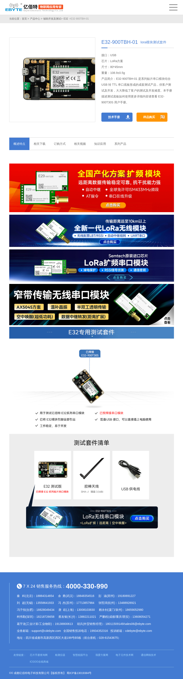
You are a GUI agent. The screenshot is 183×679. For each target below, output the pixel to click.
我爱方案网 (101, 655)
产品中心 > (36, 18)
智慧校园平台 (80, 655)
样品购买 (149, 117)
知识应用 (100, 143)
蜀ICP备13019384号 (79, 673)
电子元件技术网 (124, 655)
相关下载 (39, 143)
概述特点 (19, 143)
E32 (66, 18)
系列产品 (120, 143)
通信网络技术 (148, 655)
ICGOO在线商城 (39, 661)
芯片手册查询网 (39, 655)
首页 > (25, 18)
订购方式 (60, 143)
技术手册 (114, 117)
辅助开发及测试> (52, 18)
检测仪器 (60, 655)
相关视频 (80, 143)
